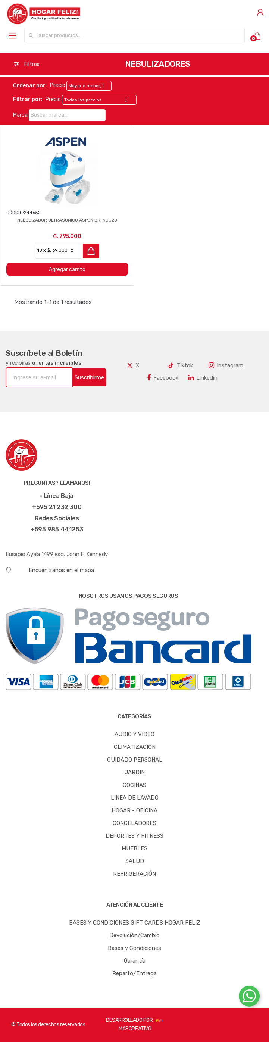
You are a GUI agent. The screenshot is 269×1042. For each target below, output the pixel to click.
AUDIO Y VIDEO (134, 734)
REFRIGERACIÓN (134, 873)
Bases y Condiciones (134, 948)
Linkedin (203, 377)
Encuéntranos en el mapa (50, 570)
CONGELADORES (134, 823)
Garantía (135, 960)
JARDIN (135, 772)
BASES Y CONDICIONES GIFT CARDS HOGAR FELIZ (134, 922)
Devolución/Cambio (134, 935)
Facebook (162, 377)
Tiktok (180, 365)
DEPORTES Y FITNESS (134, 835)
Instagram (226, 365)
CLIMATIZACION (135, 747)
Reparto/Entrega (134, 973)
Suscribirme (89, 377)
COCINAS (134, 785)
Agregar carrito (67, 269)
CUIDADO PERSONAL (134, 759)
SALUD (134, 861)
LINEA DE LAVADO (135, 797)
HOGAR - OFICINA (134, 810)
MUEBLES (134, 848)
